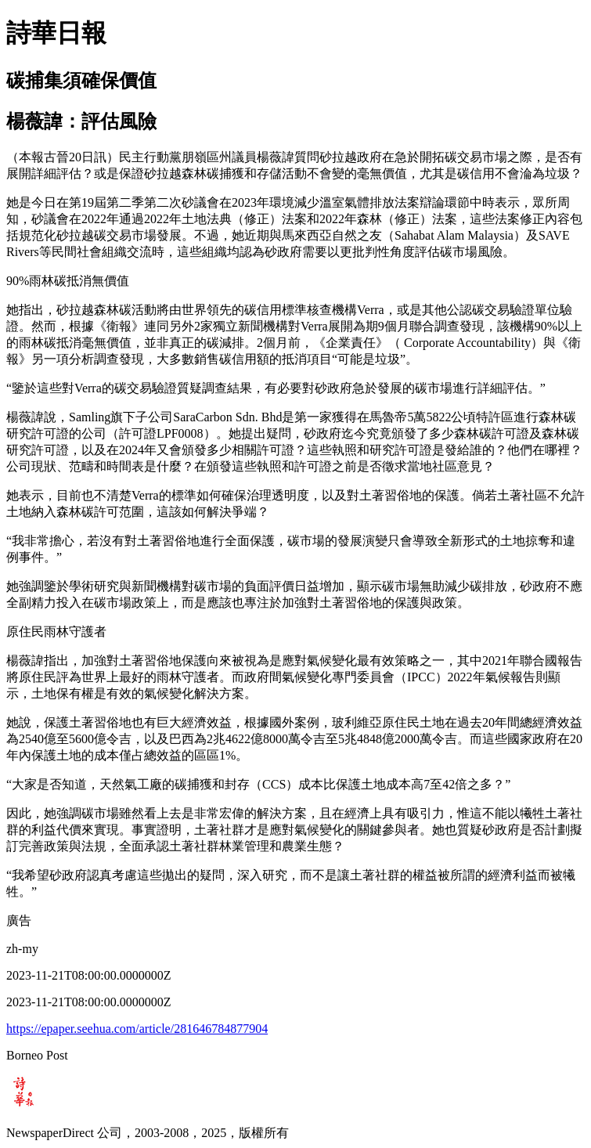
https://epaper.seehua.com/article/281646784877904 (137, 1028)
